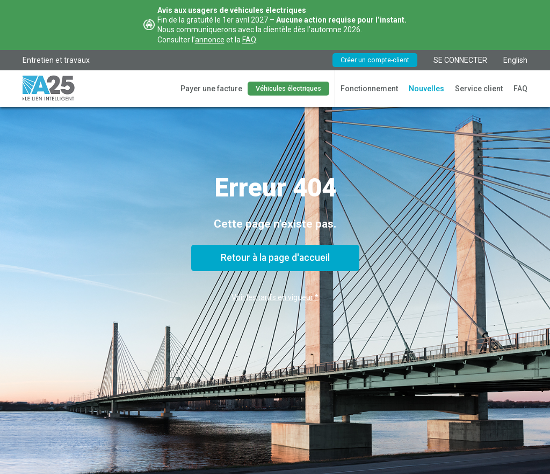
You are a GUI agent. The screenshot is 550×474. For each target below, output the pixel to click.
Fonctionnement (369, 88)
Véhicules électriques (288, 88)
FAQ (249, 39)
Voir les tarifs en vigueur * (275, 297)
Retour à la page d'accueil (275, 257)
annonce (210, 39)
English (515, 60)
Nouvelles (426, 88)
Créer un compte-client (375, 60)
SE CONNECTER (460, 60)
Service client (479, 88)
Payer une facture (211, 88)
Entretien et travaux (56, 60)
